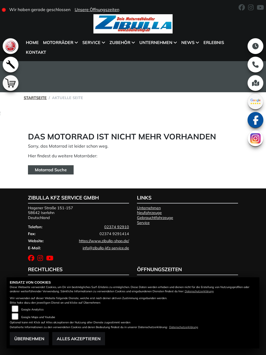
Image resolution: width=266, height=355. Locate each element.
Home (32, 42)
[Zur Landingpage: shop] (10, 83)
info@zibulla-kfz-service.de (106, 248)
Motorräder (58, 42)
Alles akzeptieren (79, 338)
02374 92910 (116, 227)
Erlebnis (213, 42)
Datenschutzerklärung (199, 291)
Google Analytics (32, 309)
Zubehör (120, 42)
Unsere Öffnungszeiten (97, 9)
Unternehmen (155, 42)
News (187, 42)
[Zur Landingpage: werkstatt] (10, 64)
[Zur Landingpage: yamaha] (10, 46)
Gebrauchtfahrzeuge (155, 217)
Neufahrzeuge (149, 212)
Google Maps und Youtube (38, 317)
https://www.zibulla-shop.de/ (104, 241)
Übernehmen (29, 338)
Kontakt (36, 52)
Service (91, 42)
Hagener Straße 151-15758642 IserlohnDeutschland (50, 213)
